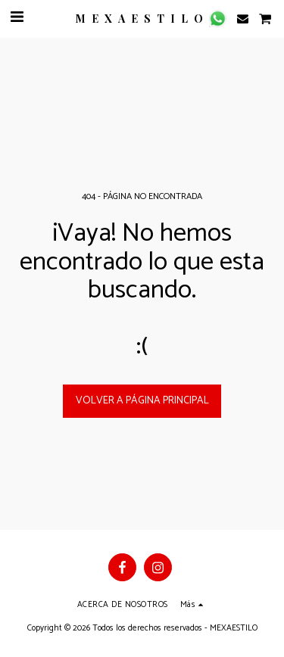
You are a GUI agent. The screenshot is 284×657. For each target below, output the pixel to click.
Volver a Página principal (142, 400)
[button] (17, 18)
